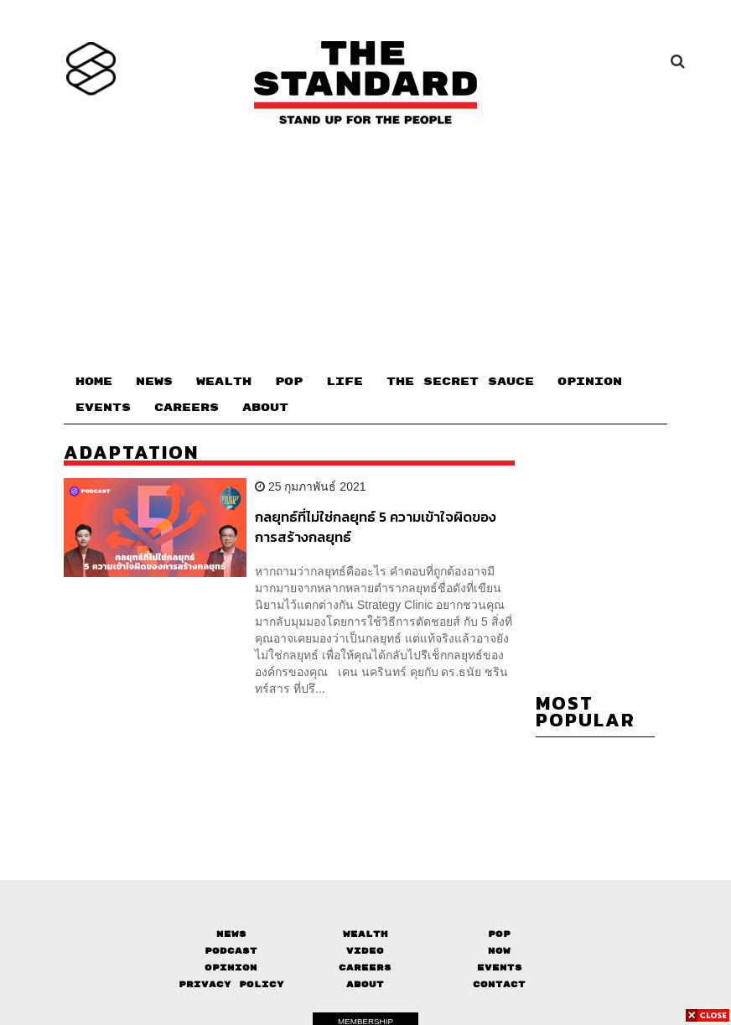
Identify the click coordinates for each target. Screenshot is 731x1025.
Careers (365, 967)
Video (365, 950)
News (231, 934)
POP (289, 382)
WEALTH (223, 382)
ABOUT (265, 408)
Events (499, 967)
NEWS (154, 382)
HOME (93, 382)
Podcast (231, 950)
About (365, 984)
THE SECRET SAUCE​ (460, 382)
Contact (499, 984)
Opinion (231, 967)
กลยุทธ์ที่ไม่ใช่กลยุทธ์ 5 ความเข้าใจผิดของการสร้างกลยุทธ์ (375, 526)
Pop (499, 934)
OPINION (589, 382)
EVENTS (103, 408)
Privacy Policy (231, 984)
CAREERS (186, 408)
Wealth (365, 934)
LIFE (344, 382)
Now (499, 950)
